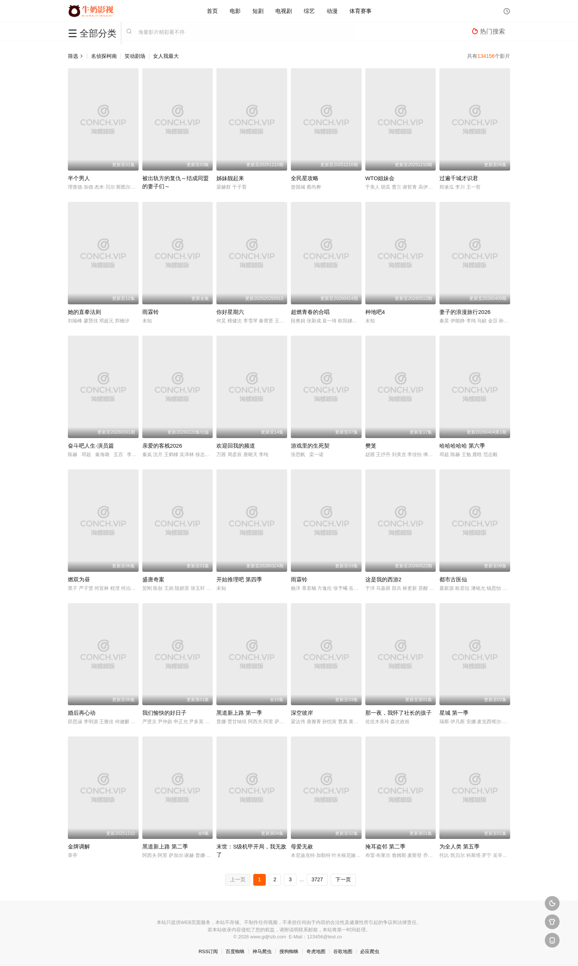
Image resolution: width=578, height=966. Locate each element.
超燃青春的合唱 (310, 312)
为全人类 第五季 (459, 846)
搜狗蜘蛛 (289, 951)
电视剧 (283, 11)
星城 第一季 (454, 713)
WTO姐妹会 (380, 178)
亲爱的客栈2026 (162, 445)
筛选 (75, 56)
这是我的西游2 (383, 579)
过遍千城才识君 (458, 178)
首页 (212, 11)
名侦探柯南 (104, 56)
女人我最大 (166, 56)
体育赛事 (360, 11)
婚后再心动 (81, 713)
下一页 (343, 879)
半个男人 (79, 178)
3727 (317, 879)
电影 (235, 11)
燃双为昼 (79, 579)
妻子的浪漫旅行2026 (464, 312)
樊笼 (370, 445)
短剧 (258, 11)
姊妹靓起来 (230, 178)
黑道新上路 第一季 (239, 713)
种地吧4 (375, 312)
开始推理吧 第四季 (239, 579)
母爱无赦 (302, 846)
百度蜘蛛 (235, 951)
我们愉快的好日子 (164, 713)
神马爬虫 (262, 951)
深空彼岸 (302, 713)
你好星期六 (230, 312)
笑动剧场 (135, 56)
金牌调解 (79, 846)
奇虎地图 (315, 951)
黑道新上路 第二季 (165, 846)
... (301, 879)
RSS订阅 (208, 951)
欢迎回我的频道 (235, 445)
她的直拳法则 (84, 312)
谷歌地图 (342, 951)
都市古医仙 (453, 579)
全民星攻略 (304, 178)
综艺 (309, 11)
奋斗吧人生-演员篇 (91, 445)
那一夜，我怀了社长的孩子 (398, 713)
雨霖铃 (150, 312)
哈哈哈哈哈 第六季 (462, 445)
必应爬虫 (369, 951)
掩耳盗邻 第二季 (385, 846)
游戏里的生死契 (310, 445)
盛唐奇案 (153, 579)
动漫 (332, 11)
